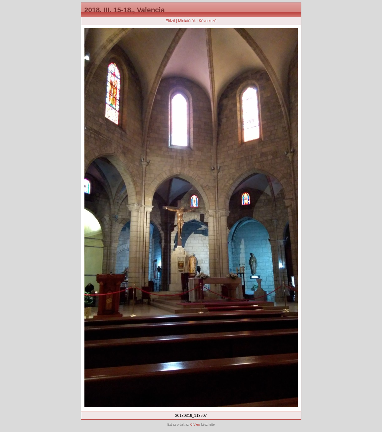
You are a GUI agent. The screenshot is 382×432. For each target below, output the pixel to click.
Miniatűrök (186, 21)
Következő (207, 21)
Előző (170, 21)
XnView (195, 424)
